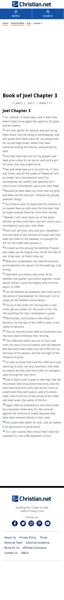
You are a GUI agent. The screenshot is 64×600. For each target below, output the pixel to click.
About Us (10, 537)
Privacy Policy (27, 537)
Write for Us (11, 547)
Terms (43, 537)
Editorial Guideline (37, 542)
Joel (28, 23)
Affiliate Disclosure (35, 547)
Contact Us (11, 553)
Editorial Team (13, 542)
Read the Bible (17, 23)
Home (5, 23)
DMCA (25, 553)
